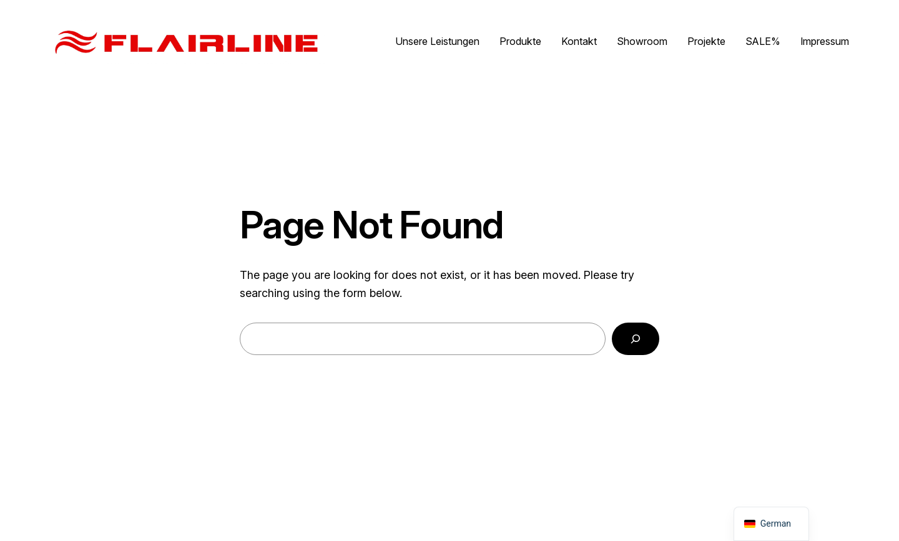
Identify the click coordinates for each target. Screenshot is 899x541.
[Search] (635, 339)
